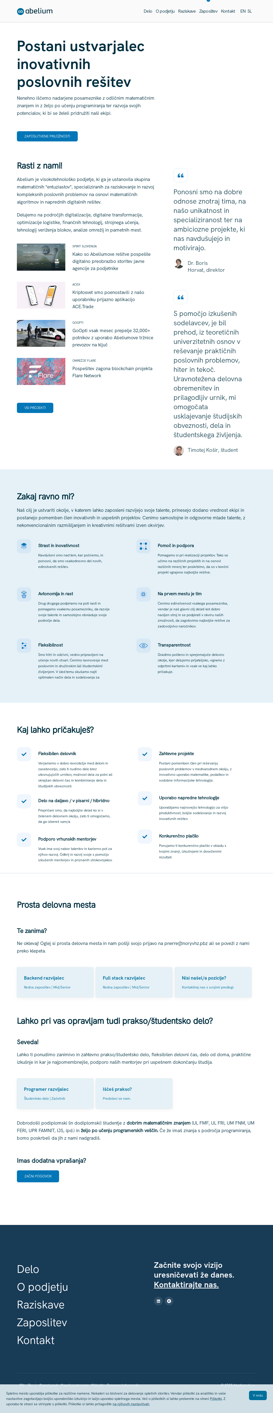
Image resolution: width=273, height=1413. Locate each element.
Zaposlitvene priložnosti (47, 136)
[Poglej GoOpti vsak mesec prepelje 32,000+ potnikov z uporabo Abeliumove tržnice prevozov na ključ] (86, 335)
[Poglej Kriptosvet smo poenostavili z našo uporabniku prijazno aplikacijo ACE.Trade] (86, 297)
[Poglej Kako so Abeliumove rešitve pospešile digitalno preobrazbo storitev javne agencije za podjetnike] (86, 259)
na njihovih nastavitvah (131, 1404)
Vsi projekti (35, 407)
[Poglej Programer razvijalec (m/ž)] (55, 1093)
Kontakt (228, 11)
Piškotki (216, 1398)
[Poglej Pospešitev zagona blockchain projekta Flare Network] (86, 370)
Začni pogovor (38, 1176)
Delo (148, 11)
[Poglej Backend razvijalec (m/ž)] (55, 982)
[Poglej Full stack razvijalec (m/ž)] (134, 982)
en (242, 11)
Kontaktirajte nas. (186, 1284)
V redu (258, 1395)
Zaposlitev (208, 11)
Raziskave (187, 11)
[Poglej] (213, 982)
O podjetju (165, 11)
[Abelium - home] (34, 12)
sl (249, 11)
